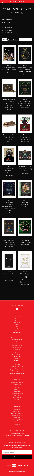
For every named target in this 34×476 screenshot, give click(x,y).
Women (17, 324)
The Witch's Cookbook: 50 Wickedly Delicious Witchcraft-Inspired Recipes (9, 206)
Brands (17, 321)
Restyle (17, 388)
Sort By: (5, 39)
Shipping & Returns (17, 415)
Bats (17, 341)
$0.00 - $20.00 (6, 22)
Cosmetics (17, 358)
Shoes (17, 330)
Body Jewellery (17, 336)
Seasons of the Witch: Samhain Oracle (9, 171)
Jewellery (17, 334)
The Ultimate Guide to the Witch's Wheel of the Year (25, 70)
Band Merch (17, 322)
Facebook (27, 435)
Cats (17, 343)
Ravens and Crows (17, 345)
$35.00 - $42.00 (7, 30)
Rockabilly (17, 360)
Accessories (17, 332)
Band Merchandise (17, 393)
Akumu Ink (17, 395)
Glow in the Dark (17, 355)
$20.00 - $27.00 (7, 25)
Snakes (17, 351)
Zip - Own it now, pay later (17, 419)
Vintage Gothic (17, 347)
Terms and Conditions (17, 413)
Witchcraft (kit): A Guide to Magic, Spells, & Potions (9, 242)
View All (17, 401)
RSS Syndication (17, 421)
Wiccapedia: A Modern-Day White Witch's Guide (25, 103)
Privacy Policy (17, 411)
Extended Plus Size (17, 339)
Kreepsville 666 (17, 384)
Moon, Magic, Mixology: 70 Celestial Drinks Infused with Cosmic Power (25, 278)
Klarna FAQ (17, 424)
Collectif (17, 399)
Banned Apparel (17, 386)
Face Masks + (17, 364)
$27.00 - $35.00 (7, 27)
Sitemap (17, 423)
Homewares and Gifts (17, 338)
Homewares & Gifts (17, 382)
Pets (17, 362)
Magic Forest (17, 368)
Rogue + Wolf (17, 397)
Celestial (17, 349)
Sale (17, 372)
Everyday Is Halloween (17, 366)
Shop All (17, 319)
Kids (17, 328)
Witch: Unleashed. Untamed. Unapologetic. (9, 276)
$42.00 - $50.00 (7, 32)
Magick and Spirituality (17, 370)
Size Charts (17, 417)
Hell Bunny (17, 390)
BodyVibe (17, 391)
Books (17, 353)
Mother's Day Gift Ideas (17, 373)
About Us (17, 409)
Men (17, 326)
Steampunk (17, 356)
